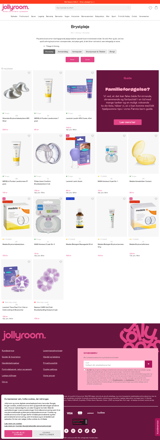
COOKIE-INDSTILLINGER (48, 432)
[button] (150, 9)
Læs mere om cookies (14, 421)
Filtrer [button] (71, 60)
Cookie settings (50, 369)
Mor (72, 33)
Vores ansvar (49, 376)
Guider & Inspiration (11, 357)
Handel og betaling (51, 357)
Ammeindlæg (63, 52)
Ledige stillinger (9, 376)
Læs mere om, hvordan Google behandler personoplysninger (29, 424)
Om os (5, 382)
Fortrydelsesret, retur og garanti (17, 369)
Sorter (88, 60)
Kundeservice (8, 351)
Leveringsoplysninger (52, 351)
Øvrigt (112, 52)
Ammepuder (77, 52)
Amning (78, 33)
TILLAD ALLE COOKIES (19, 432)
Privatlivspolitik (50, 363)
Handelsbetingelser (10, 363)
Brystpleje (85, 33)
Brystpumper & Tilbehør (95, 52)
